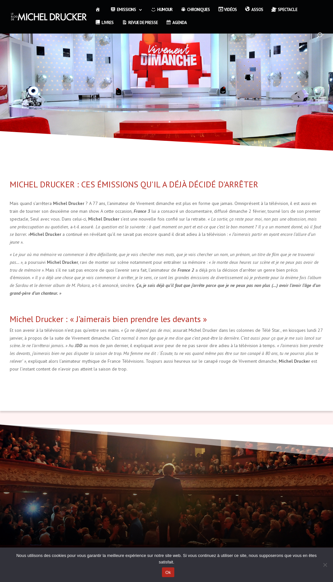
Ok (168, 572)
